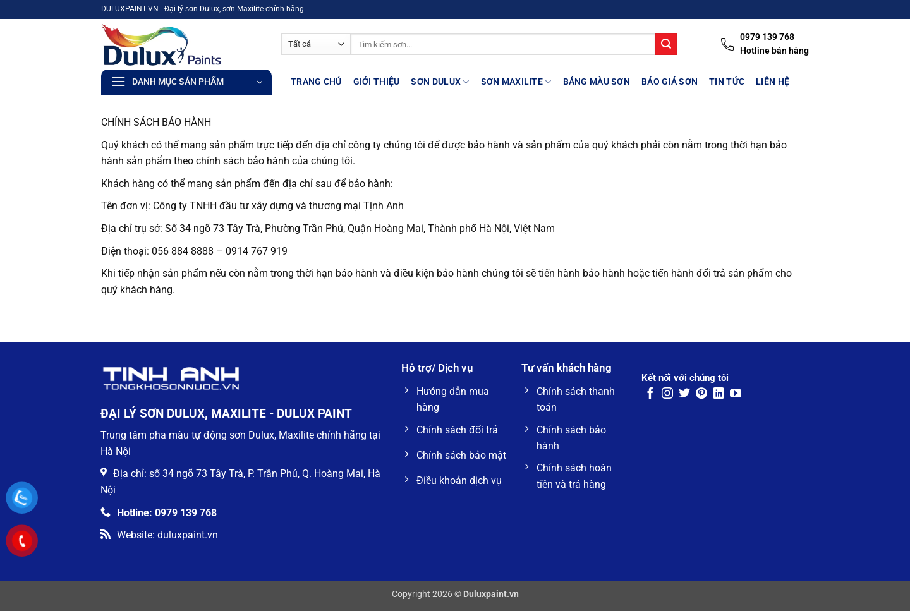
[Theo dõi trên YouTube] (735, 394)
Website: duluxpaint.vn (159, 535)
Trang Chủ (316, 81)
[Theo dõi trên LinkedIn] (718, 394)
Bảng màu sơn (596, 81)
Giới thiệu (376, 81)
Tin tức (726, 81)
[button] (186, 82)
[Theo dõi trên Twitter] (684, 394)
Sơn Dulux (440, 82)
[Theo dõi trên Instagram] (667, 394)
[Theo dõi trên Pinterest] (701, 394)
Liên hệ (772, 81)
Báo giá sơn (669, 81)
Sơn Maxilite (516, 82)
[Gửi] (666, 44)
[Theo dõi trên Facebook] (650, 394)
